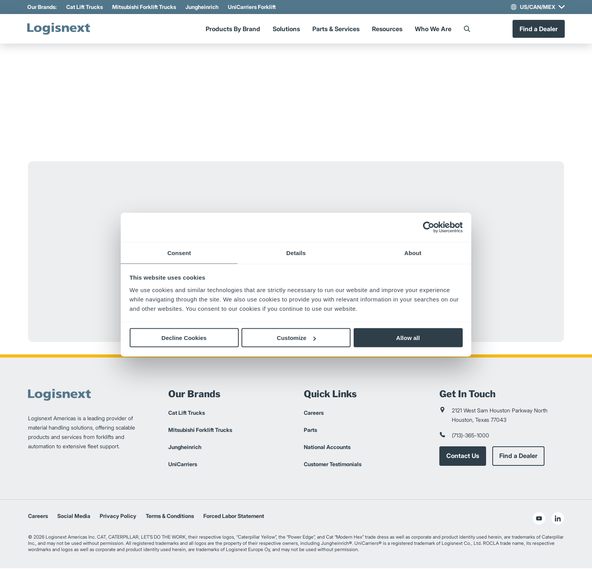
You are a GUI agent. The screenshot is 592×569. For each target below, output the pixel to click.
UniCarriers (182, 465)
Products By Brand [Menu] (233, 29)
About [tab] (412, 252)
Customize (296, 338)
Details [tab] (296, 252)
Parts (310, 430)
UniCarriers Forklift (253, 7)
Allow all (408, 338)
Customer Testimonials (332, 465)
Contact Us (462, 457)
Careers (314, 413)
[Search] (467, 29)
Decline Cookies (184, 338)
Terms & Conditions (170, 516)
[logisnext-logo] (61, 29)
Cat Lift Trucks (85, 7)
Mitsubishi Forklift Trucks (145, 7)
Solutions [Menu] (286, 29)
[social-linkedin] (557, 519)
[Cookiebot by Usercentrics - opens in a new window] (429, 227)
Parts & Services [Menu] (335, 29)
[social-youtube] (539, 519)
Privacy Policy (118, 516)
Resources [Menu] (387, 29)
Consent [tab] (179, 252)
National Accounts (327, 447)
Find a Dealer (538, 29)
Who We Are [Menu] (433, 29)
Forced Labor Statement (233, 516)
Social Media (73, 516)
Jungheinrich (202, 7)
